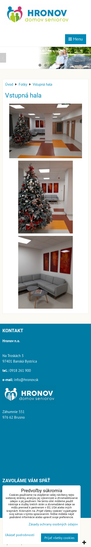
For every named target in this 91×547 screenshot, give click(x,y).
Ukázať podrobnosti (19, 535)
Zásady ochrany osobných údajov (53, 524)
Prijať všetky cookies (59, 537)
